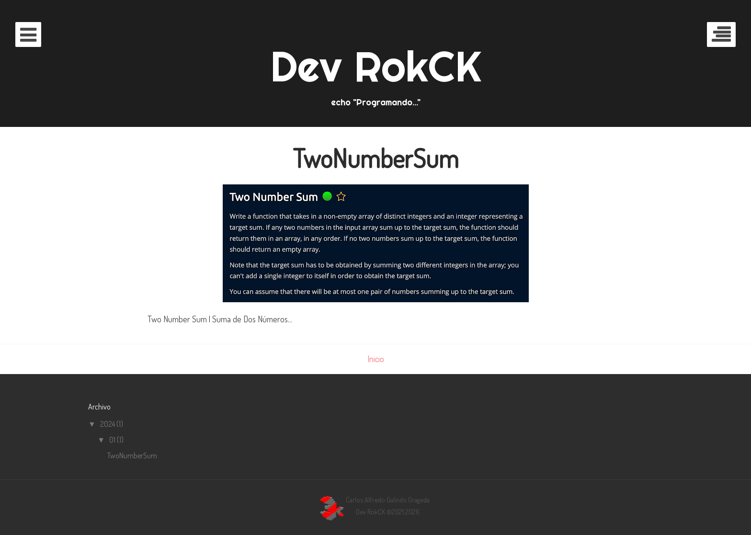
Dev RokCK (375, 66)
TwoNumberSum (376, 158)
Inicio (375, 358)
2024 (108, 424)
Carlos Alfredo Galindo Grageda (388, 499)
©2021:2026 (403, 511)
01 (113, 439)
